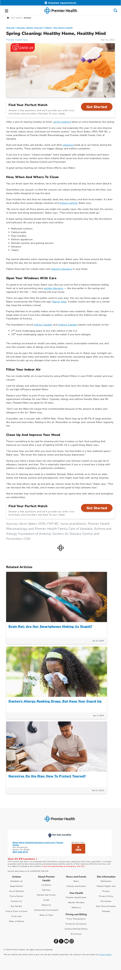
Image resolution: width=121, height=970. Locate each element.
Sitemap (106, 911)
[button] (6, 10)
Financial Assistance (76, 924)
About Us (46, 905)
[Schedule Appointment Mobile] (60, 2)
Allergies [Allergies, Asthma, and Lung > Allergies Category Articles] (10, 28)
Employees (106, 881)
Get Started (96, 107)
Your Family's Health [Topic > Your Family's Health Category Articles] (63, 28)
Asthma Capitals (67, 324)
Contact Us (16, 901)
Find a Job (16, 916)
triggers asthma (69, 203)
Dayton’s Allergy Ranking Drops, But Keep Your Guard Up (55, 701)
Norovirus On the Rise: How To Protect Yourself (47, 776)
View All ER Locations (22, 858)
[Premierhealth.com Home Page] (8, 18)
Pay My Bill (16, 906)
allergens (68, 144)
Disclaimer (106, 901)
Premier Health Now (76, 897)
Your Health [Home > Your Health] (16, 18)
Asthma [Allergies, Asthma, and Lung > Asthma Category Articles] (48, 28)
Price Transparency (76, 919)
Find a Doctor (16, 896)
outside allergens (53, 288)
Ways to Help (46, 915)
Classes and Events (76, 886)
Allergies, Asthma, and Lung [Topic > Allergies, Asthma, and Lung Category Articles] (30, 28)
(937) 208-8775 (20, 852)
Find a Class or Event (16, 911)
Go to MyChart (16, 891)
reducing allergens (61, 269)
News (76, 881)
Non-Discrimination (106, 906)
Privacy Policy (106, 896)
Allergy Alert (59, 301)
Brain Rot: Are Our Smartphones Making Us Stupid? (50, 626)
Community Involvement (46, 910)
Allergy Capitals (43, 324)
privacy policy (105, 954)
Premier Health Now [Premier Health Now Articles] (17, 39)
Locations (46, 885)
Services (46, 890)
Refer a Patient (16, 921)
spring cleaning (62, 121)
